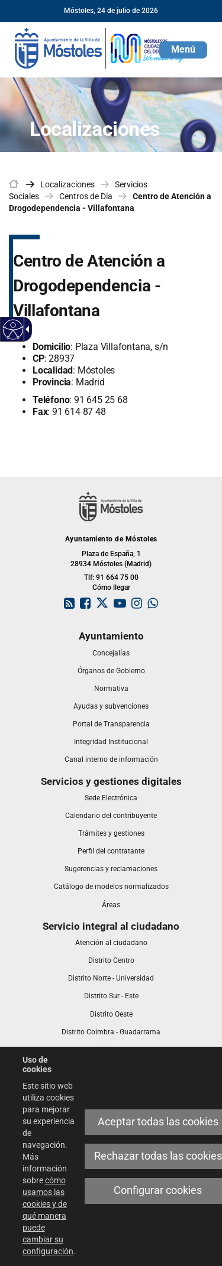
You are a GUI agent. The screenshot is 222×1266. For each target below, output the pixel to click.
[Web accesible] (13, 329)
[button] (183, 50)
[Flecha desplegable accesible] (25, 329)
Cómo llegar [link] (111, 587)
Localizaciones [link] (67, 184)
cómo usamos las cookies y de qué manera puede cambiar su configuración (47, 1216)
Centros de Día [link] (85, 196)
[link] (100, 47)
